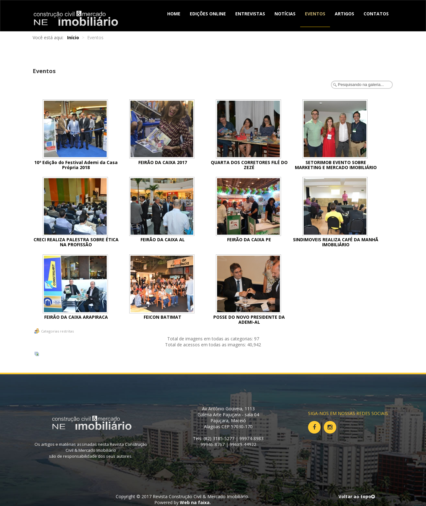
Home (173, 14)
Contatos (376, 14)
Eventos (315, 14)
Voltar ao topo (356, 496)
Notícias (285, 14)
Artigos (344, 14)
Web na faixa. (195, 502)
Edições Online (208, 14)
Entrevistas (250, 14)
